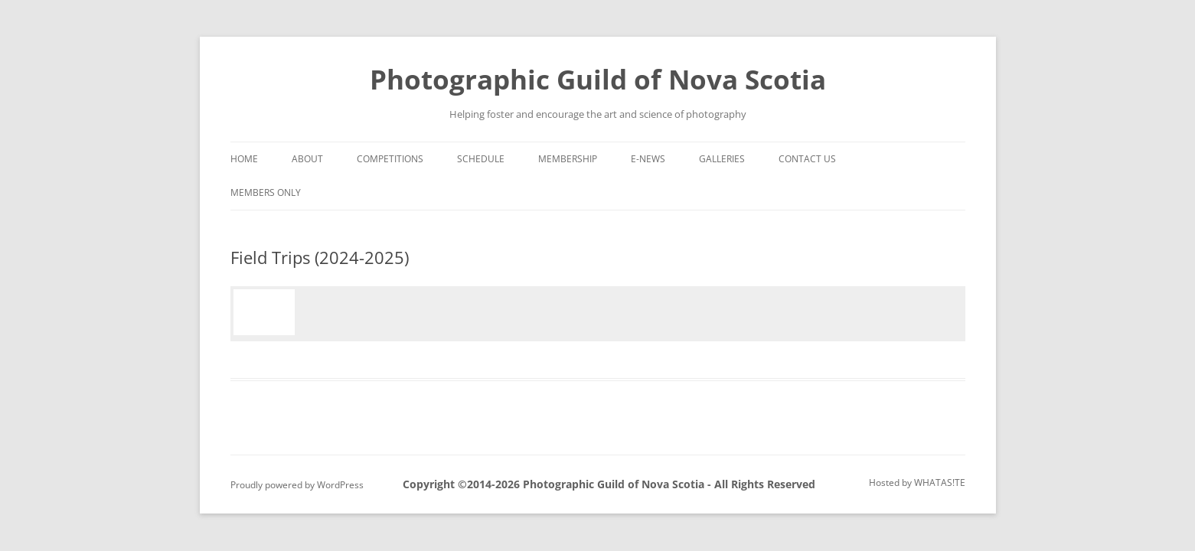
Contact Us (807, 158)
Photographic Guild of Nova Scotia (598, 79)
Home (244, 158)
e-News (648, 158)
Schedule (480, 158)
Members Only (265, 192)
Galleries (722, 158)
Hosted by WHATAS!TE (917, 482)
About (307, 158)
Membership (567, 158)
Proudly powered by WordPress (297, 484)
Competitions (390, 158)
